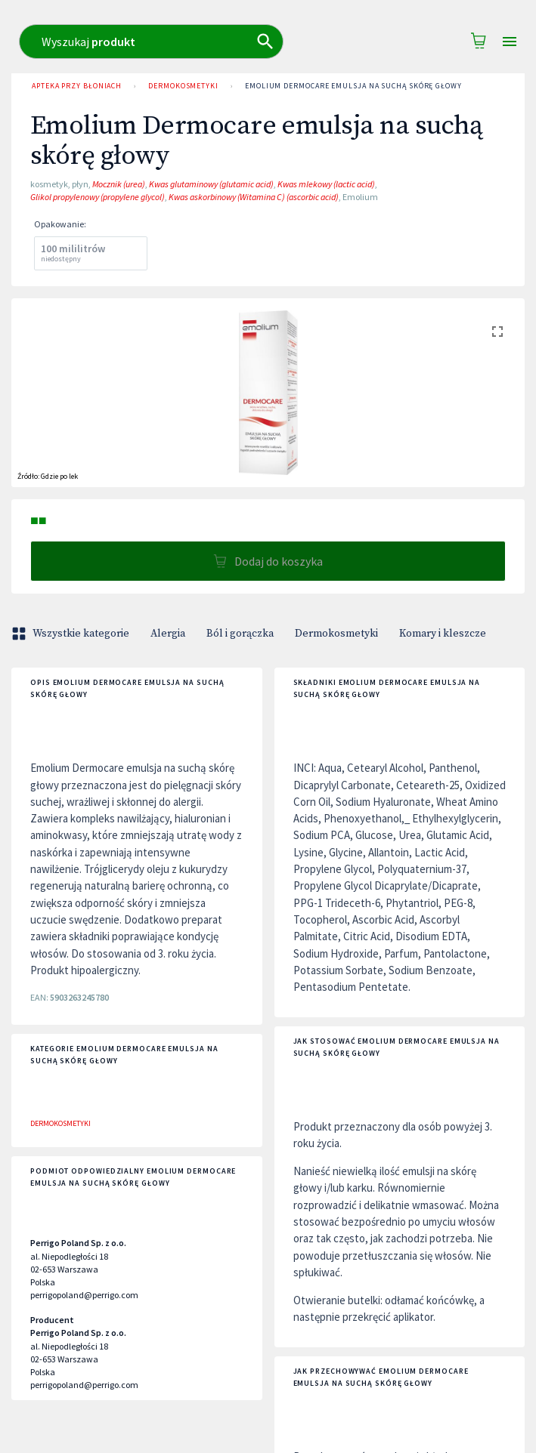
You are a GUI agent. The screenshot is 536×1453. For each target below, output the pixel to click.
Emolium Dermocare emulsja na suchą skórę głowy (353, 86)
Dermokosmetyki (183, 86)
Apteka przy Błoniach (77, 86)
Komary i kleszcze (442, 634)
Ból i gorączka (240, 634)
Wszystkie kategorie (71, 634)
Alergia (167, 634)
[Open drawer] (509, 42)
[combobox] (306, 41)
